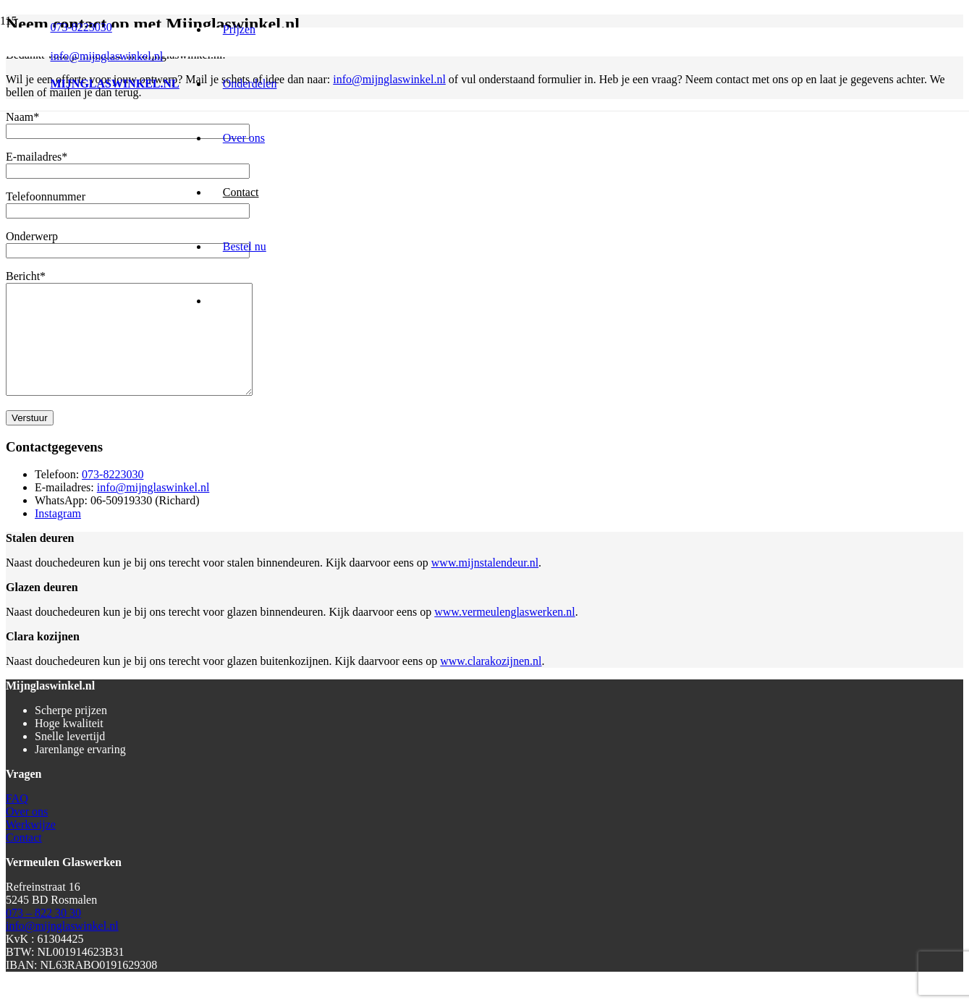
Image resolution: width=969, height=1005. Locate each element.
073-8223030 (112, 496)
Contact (24, 859)
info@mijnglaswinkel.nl (153, 509)
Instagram (58, 535)
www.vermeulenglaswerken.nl (504, 633)
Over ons (27, 833)
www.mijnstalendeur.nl (484, 584)
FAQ (17, 820)
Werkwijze (31, 846)
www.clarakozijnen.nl (490, 683)
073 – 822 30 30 (43, 934)
